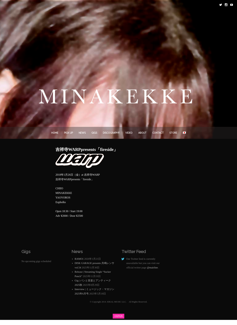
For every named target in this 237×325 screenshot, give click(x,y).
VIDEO (128, 132)
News (82, 132)
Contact (158, 132)
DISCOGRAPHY (111, 132)
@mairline (152, 267)
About (142, 132)
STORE (173, 132)
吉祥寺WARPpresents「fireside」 (87, 149)
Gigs (94, 132)
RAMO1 (79, 258)
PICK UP (68, 132)
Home (54, 132)
